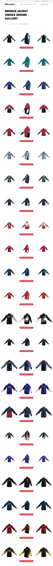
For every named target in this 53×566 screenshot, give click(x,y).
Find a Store (37, 1)
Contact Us (35, 4)
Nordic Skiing (11, 24)
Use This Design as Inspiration (26, 47)
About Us (25, 4)
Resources (30, 4)
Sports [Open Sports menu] (21, 4)
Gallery (17, 24)
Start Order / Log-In (44, 1)
